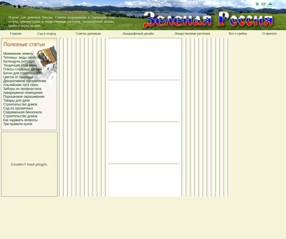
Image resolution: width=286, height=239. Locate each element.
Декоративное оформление (24, 81)
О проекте (269, 33)
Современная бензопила (22, 112)
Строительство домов (20, 104)
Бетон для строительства (23, 73)
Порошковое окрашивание (24, 97)
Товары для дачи (16, 100)
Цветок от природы (18, 77)
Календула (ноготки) (19, 61)
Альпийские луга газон (21, 85)
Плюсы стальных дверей (22, 69)
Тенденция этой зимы (20, 65)
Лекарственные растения (192, 33)
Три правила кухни (17, 124)
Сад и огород (46, 33)
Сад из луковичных (18, 108)
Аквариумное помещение (23, 93)
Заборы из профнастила (22, 89)
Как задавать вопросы (20, 120)
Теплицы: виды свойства (22, 57)
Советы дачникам (88, 33)
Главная (15, 33)
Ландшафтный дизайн (138, 33)
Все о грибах (238, 33)
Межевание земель (18, 54)
